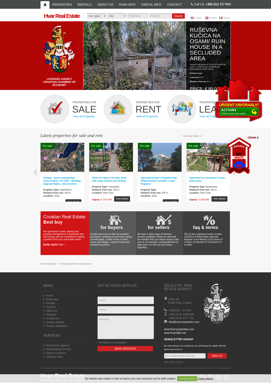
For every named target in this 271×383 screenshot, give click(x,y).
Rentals (50, 303)
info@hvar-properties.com (183, 321)
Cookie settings (205, 378)
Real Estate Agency (57, 345)
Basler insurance (56, 352)
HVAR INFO (127, 4)
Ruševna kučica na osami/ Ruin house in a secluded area (207, 44)
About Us (51, 310)
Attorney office (54, 356)
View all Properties (84, 116)
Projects (51, 306)
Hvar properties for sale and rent (76, 264)
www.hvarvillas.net (175, 332)
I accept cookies (187, 378)
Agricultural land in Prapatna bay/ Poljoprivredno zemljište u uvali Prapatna (159, 180)
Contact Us (52, 318)
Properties (52, 299)
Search (178, 15)
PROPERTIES (62, 4)
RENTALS (85, 4)
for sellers (159, 227)
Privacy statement (56, 325)
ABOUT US (105, 4)
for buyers (111, 227)
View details (73, 201)
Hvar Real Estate (191, 136)
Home (49, 295)
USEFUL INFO (151, 4)
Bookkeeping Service (58, 349)
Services (51, 314)
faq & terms (205, 227)
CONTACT (174, 4)
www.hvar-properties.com (179, 329)
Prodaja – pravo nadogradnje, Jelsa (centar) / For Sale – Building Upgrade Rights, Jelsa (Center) (62, 180)
